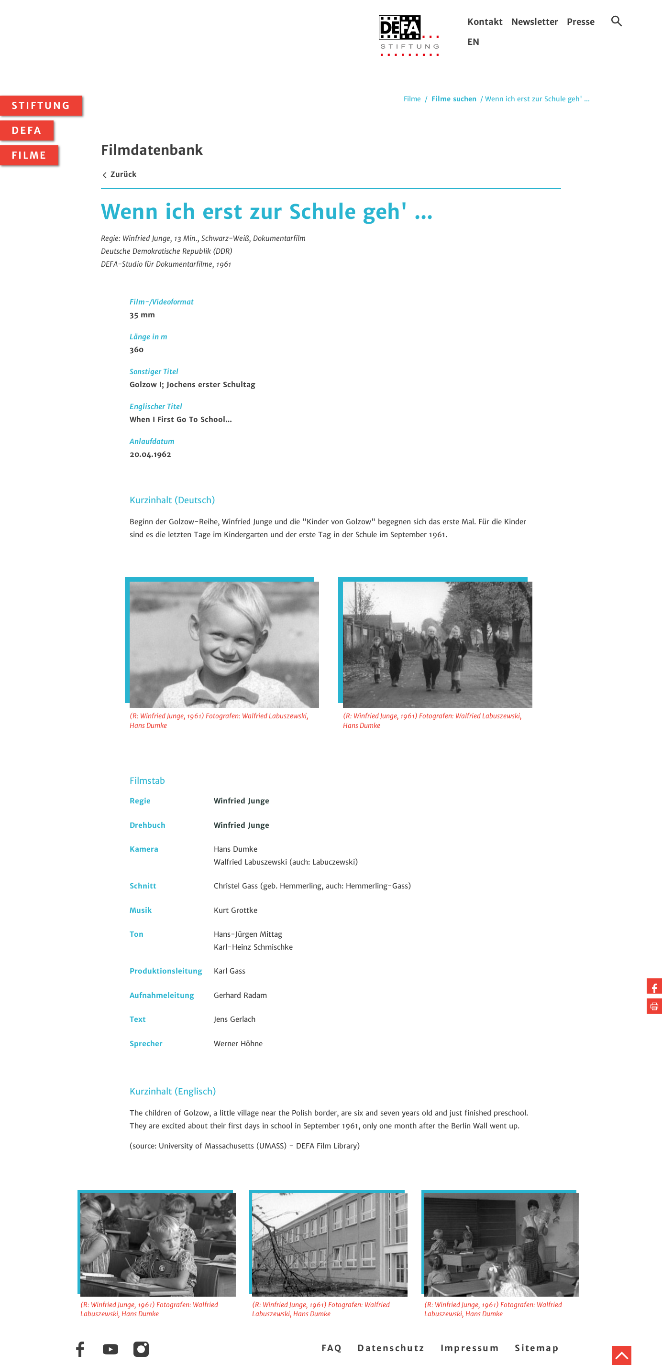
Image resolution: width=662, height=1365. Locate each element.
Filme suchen (453, 99)
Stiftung (41, 105)
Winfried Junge (241, 800)
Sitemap (537, 1348)
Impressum (470, 1348)
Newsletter (534, 21)
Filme (29, 155)
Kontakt (485, 21)
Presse (581, 21)
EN (473, 41)
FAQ (331, 1348)
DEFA (26, 130)
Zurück (118, 174)
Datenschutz (391, 1348)
